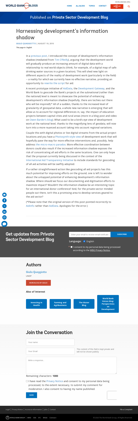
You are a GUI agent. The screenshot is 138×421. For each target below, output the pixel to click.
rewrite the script (54, 83)
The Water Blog (84, 303)
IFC (39, 418)
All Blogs (80, 6)
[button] (129, 6)
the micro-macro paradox (51, 144)
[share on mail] (4, 195)
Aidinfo (30, 205)
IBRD (29, 418)
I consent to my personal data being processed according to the (96, 249)
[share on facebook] (4, 200)
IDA (34, 418)
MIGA (45, 418)
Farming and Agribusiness (60, 303)
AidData (67, 88)
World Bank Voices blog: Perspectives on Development (108, 303)
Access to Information (33, 409)
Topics (92, 6)
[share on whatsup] (4, 217)
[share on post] (4, 206)
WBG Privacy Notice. (100, 250)
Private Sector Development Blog (80, 18)
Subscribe (122, 234)
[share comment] (4, 224)
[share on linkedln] (4, 212)
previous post (39, 55)
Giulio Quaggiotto (26, 43)
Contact (102, 6)
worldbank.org (122, 2)
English (29, 47)
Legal (8, 409)
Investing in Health (36, 303)
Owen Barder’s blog (41, 119)
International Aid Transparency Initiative (49, 160)
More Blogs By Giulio (38, 283)
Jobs (45, 409)
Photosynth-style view (68, 136)
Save (31, 395)
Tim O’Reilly (61, 59)
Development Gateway (91, 88)
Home (69, 6)
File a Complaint (126, 409)
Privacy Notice (54, 381)
